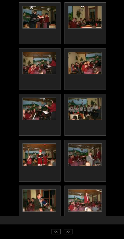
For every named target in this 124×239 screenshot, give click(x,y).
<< (56, 231)
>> (68, 231)
